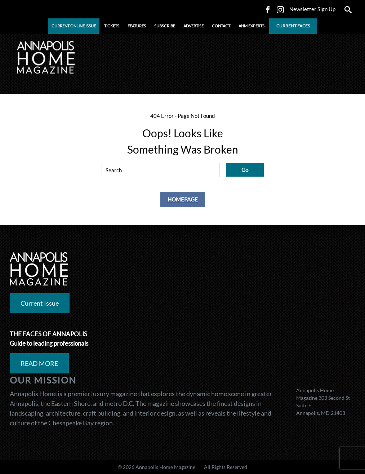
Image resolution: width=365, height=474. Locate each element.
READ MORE (39, 363)
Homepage (183, 199)
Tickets (111, 25)
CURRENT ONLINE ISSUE (74, 25)
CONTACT (221, 25)
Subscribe (164, 25)
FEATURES (137, 25)
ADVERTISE (193, 25)
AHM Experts (251, 25)
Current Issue (40, 303)
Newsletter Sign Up (312, 9)
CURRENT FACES (293, 25)
